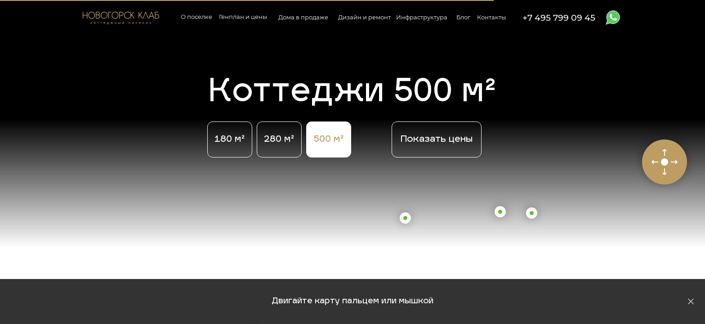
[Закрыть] (691, 302)
